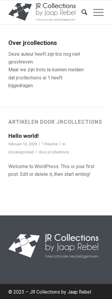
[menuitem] (81, 12)
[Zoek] (81, 12)
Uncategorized (21, 152)
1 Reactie (50, 144)
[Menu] (95, 12)
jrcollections (58, 152)
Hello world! (23, 135)
